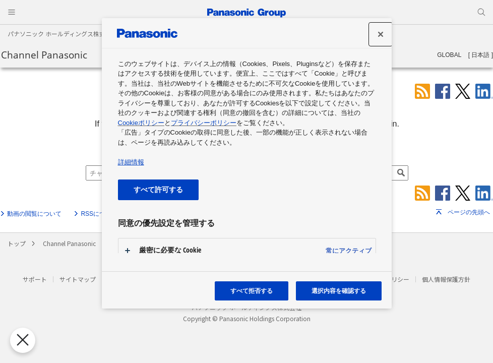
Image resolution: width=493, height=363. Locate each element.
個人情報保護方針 (446, 279)
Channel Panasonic (44, 55)
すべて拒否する (251, 290)
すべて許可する (158, 189)
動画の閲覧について (34, 213)
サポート (35, 279)
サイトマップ (77, 279)
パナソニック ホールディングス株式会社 (62, 33)
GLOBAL (449, 54)
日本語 (480, 54)
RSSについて (99, 213)
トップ (17, 243)
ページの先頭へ (469, 212)
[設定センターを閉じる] (380, 34)
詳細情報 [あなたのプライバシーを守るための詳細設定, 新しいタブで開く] (131, 162)
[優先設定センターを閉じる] (21, 340)
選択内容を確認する (339, 290)
